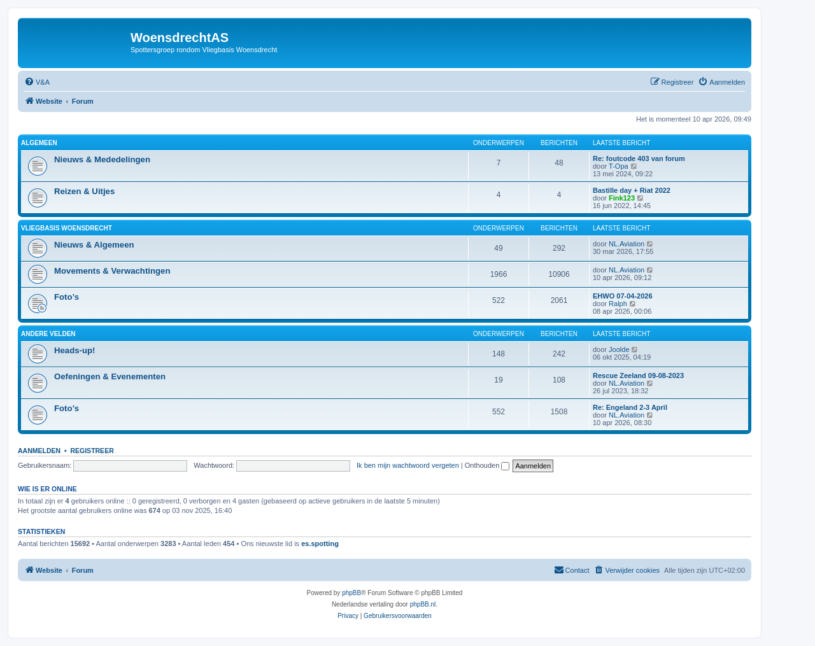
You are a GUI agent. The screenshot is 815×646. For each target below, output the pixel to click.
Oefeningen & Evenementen (110, 376)
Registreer (91, 450)
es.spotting (320, 543)
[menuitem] (37, 82)
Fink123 (622, 198)
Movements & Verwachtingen (112, 271)
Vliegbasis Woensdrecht (66, 228)
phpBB (351, 592)
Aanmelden (39, 450)
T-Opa (618, 166)
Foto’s (66, 297)
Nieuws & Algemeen (94, 244)
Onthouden (487, 465)
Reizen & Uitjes (84, 191)
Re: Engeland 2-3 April (630, 407)
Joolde (619, 349)
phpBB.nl (423, 604)
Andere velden (48, 333)
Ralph (618, 303)
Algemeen (39, 142)
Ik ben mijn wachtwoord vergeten (408, 465)
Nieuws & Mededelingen (102, 159)
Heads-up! (74, 350)
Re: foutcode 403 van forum (639, 158)
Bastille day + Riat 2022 (631, 190)
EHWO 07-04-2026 (623, 296)
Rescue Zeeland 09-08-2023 (638, 375)
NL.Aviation (626, 244)
